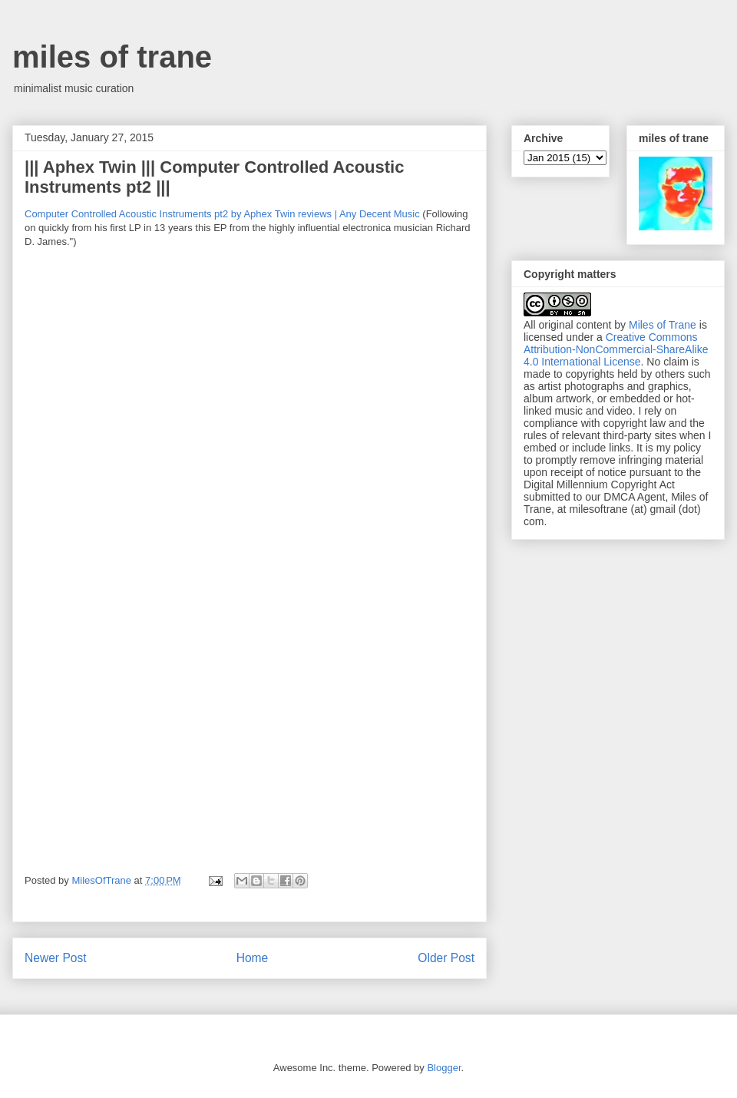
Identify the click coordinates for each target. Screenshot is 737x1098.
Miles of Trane (662, 325)
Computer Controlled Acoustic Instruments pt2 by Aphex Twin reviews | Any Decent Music (222, 214)
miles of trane (112, 57)
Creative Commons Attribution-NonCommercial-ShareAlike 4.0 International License (616, 349)
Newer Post (56, 957)
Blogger (444, 1067)
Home (252, 957)
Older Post (446, 957)
